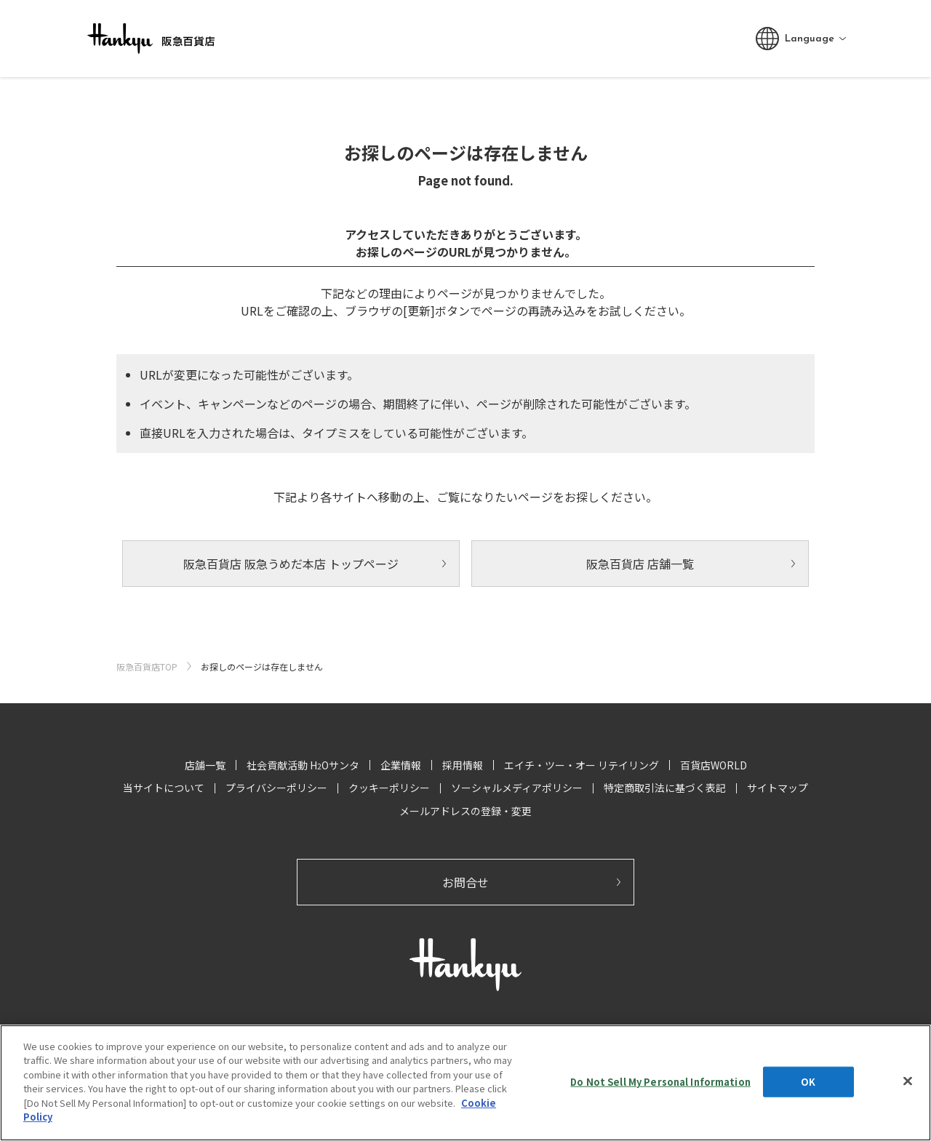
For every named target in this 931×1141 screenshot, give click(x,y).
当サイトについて (163, 787)
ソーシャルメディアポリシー (517, 787)
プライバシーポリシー (276, 787)
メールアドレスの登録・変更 (465, 811)
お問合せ (465, 882)
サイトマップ (777, 787)
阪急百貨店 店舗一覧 (640, 563)
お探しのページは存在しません (262, 666)
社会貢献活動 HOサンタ (303, 765)
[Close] (908, 1081)
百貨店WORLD (713, 765)
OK (808, 1082)
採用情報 (462, 765)
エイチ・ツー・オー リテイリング (581, 765)
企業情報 (400, 765)
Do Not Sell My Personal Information (660, 1082)
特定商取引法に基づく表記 (665, 787)
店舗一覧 (205, 765)
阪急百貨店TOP (146, 666)
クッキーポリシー (389, 787)
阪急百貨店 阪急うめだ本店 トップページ (291, 563)
